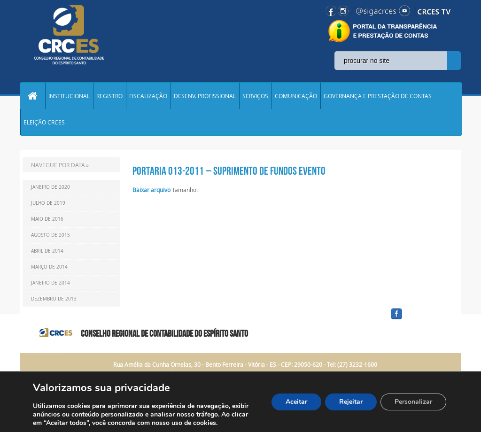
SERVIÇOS (255, 96)
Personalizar (413, 401)
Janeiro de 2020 (50, 187)
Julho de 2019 (48, 203)
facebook (419, 319)
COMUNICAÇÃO (296, 96)
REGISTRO (109, 96)
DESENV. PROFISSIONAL (205, 96)
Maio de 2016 (47, 219)
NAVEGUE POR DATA (58, 165)
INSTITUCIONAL (69, 96)
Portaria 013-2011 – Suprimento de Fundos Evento (229, 171)
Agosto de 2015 (50, 235)
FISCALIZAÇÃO (148, 96)
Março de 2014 (49, 267)
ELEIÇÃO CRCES (44, 122)
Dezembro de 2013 (54, 299)
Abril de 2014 (47, 251)
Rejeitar (351, 401)
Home (32, 96)
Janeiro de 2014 (50, 283)
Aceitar (296, 401)
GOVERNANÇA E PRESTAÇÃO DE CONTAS (378, 96)
